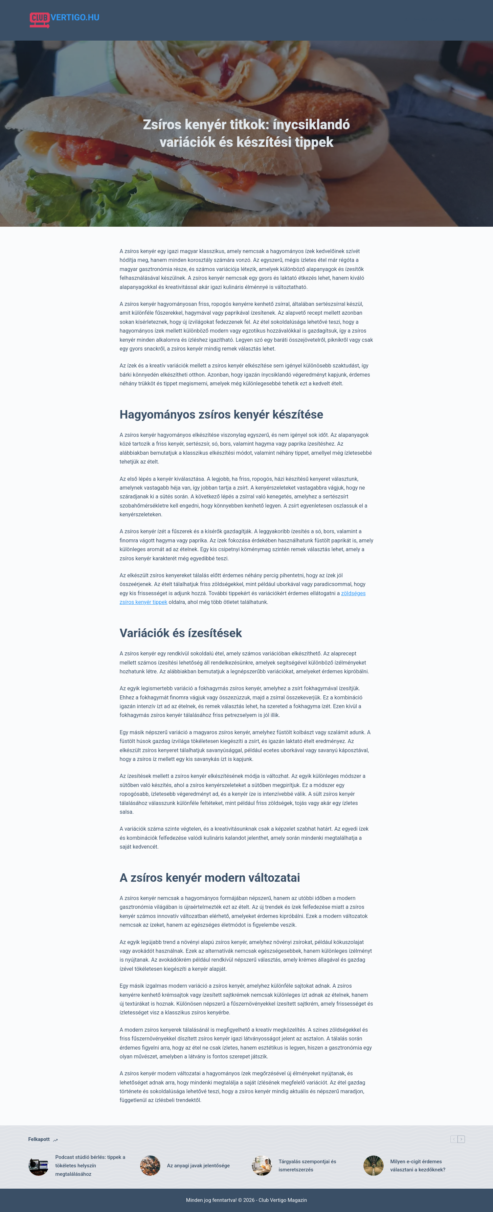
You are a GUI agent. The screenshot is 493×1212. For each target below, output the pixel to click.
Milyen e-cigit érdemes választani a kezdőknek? (418, 1166)
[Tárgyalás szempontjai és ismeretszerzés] (262, 1165)
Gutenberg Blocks (424, 20)
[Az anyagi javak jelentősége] (150, 1165)
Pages (458, 20)
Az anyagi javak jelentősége (198, 1166)
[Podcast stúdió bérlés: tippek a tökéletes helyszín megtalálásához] (38, 1165)
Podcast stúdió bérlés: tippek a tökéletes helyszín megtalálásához (90, 1165)
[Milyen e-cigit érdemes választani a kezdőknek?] (373, 1165)
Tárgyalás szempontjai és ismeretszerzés (307, 1166)
